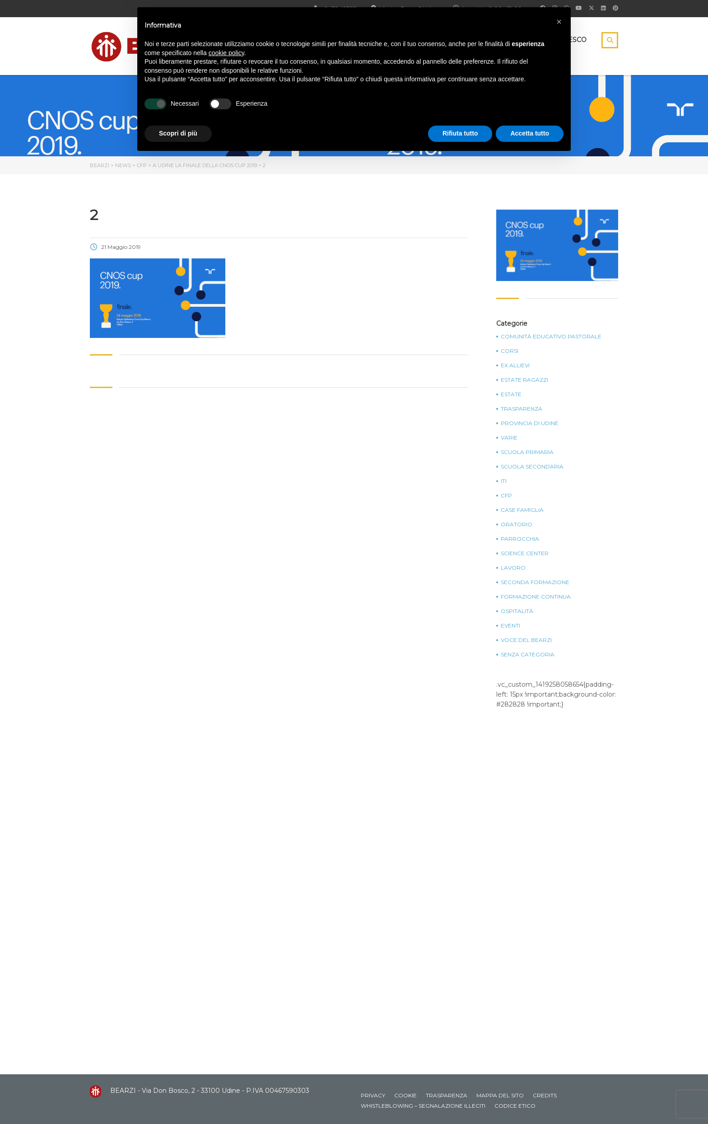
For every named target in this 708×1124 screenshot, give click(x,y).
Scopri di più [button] (178, 133)
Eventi (510, 625)
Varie (509, 437)
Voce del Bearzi (526, 640)
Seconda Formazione (535, 582)
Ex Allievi (515, 365)
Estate (511, 394)
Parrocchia (520, 539)
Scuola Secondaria (532, 466)
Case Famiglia (522, 510)
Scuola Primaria (527, 452)
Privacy (373, 1095)
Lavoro (513, 568)
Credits (545, 1095)
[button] (559, 21)
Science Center (525, 553)
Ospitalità (517, 611)
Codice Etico (515, 1105)
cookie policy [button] (226, 52)
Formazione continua (536, 596)
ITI (504, 481)
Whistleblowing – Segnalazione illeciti (423, 1105)
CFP (506, 495)
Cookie (405, 1095)
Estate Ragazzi (524, 380)
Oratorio (516, 524)
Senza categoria (527, 654)
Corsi (509, 351)
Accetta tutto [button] (529, 133)
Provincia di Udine (530, 423)
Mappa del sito (500, 1095)
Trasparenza (521, 409)
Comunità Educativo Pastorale (551, 336)
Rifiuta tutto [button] (460, 133)
